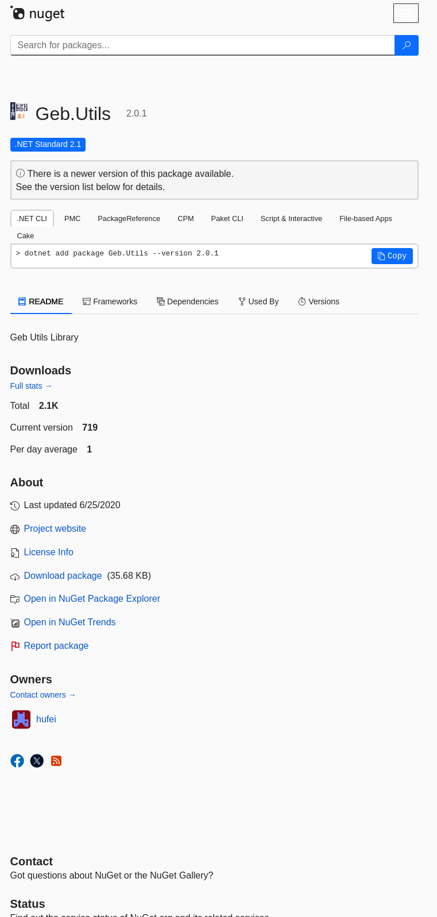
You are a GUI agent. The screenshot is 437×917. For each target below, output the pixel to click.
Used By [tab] (258, 301)
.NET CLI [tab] (32, 218)
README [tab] (41, 301)
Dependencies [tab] (187, 301)
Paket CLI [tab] (227, 218)
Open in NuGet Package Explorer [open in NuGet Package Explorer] (92, 598)
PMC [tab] (72, 218)
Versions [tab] (318, 301)
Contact (31, 861)
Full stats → (31, 385)
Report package (56, 646)
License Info (49, 552)
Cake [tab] (25, 235)
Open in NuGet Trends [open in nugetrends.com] (70, 622)
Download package (63, 576)
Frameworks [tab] (110, 301)
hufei (46, 719)
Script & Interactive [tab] (291, 218)
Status (27, 903)
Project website (55, 528)
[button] (392, 256)
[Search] (407, 45)
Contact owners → (43, 694)
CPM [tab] (185, 218)
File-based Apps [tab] (365, 218)
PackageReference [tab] (129, 218)
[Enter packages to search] (202, 45)
